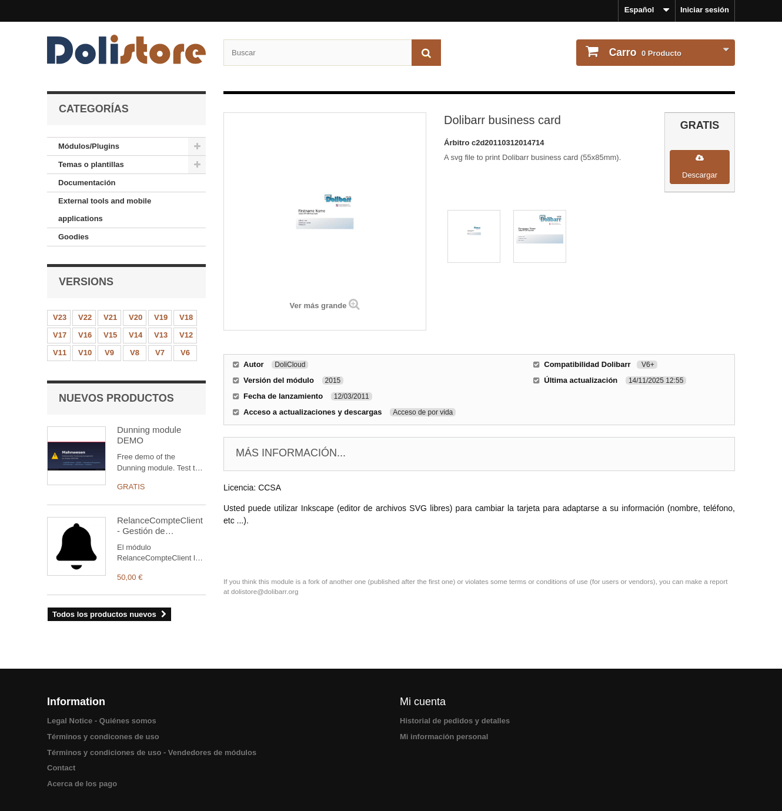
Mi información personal (444, 736)
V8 (134, 352)
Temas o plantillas (91, 164)
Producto (644, 52)
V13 (161, 335)
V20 (135, 317)
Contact (61, 767)
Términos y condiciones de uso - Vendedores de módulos (151, 752)
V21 (110, 317)
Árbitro (458, 142)
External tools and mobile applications (104, 209)
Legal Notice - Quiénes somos (101, 720)
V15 (110, 335)
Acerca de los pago (82, 783)
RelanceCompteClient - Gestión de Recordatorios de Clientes (160, 525)
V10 (85, 352)
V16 (85, 335)
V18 (186, 317)
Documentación (87, 182)
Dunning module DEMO (149, 435)
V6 (185, 352)
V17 (59, 335)
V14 (135, 335)
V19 (161, 317)
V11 (59, 352)
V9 (109, 352)
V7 (160, 352)
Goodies (73, 236)
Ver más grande (318, 305)
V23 (59, 317)
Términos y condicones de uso (103, 736)
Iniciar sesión (704, 9)
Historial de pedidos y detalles (455, 720)
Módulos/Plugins (88, 146)
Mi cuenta (423, 701)
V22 (85, 317)
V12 (186, 335)
